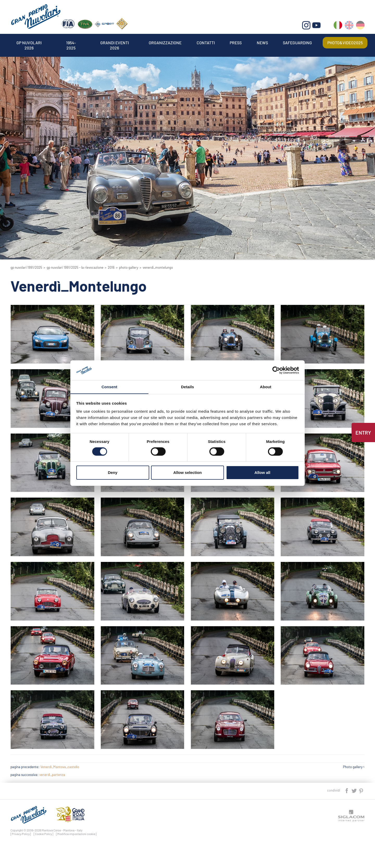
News (262, 42)
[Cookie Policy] (43, 834)
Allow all (262, 473)
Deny (112, 473)
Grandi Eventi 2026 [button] (114, 42)
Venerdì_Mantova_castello (59, 767)
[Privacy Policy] (20, 834)
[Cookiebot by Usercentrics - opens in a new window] (276, 370)
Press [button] (236, 42)
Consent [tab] (109, 387)
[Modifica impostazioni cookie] (76, 834)
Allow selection (187, 473)
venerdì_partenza (52, 775)
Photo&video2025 (345, 42)
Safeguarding (297, 42)
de (360, 26)
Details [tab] (187, 387)
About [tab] (265, 387)
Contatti (206, 42)
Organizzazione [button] (165, 42)
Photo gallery (128, 267)
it (338, 26)
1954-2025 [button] (70, 42)
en (349, 26)
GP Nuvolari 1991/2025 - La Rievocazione (75, 267)
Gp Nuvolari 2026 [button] (29, 42)
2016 (111, 267)
